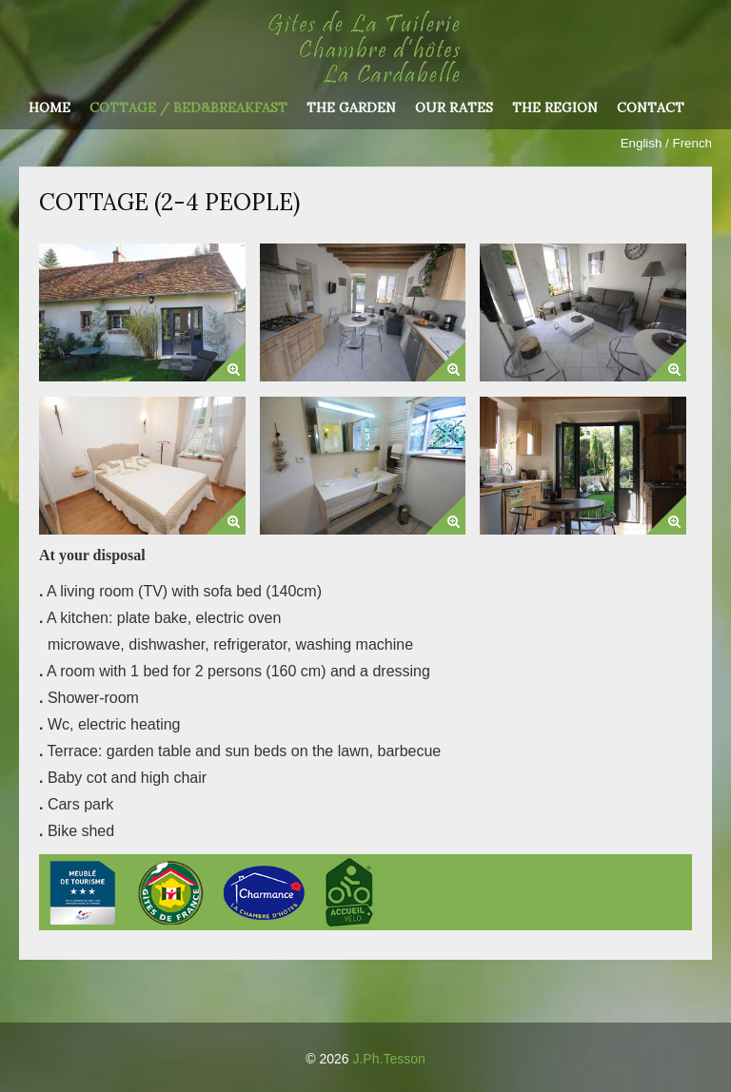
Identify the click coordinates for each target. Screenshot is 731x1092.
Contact (650, 108)
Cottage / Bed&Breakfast (188, 108)
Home (49, 108)
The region (555, 108)
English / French (666, 143)
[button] (226, 361)
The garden (351, 108)
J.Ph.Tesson (388, 1058)
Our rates (454, 108)
